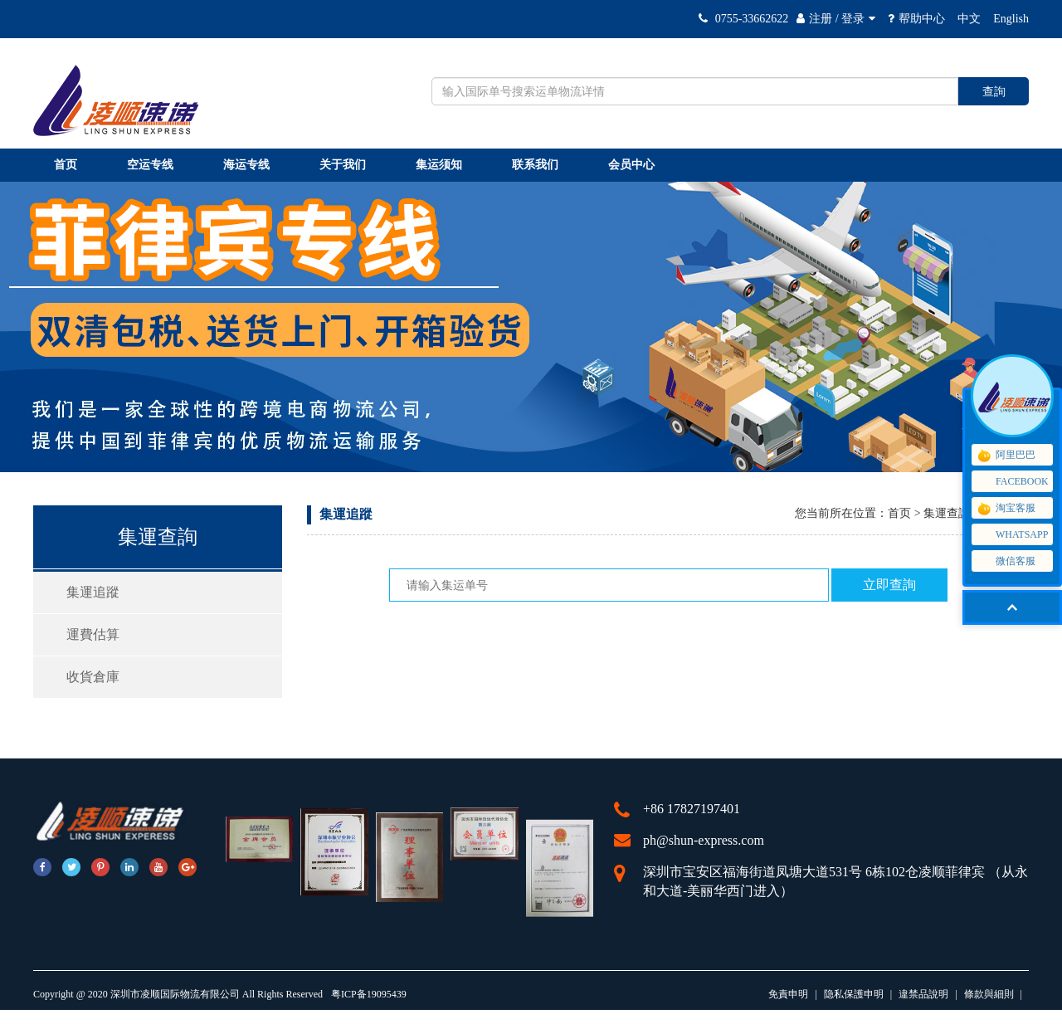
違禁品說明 (923, 994)
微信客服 (1012, 561)
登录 (853, 18)
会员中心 (631, 164)
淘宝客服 (1005, 508)
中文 (969, 18)
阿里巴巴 (1005, 455)
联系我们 (535, 164)
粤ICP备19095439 (369, 994)
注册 (820, 18)
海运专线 (246, 164)
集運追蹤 (92, 592)
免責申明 (788, 994)
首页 (65, 164)
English (1011, 18)
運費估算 (92, 634)
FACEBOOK (1012, 482)
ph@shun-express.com (703, 840)
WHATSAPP (1012, 535)
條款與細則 (989, 994)
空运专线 (150, 164)
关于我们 (342, 164)
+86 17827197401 (691, 809)
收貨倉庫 (92, 677)
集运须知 (439, 164)
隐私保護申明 (854, 994)
